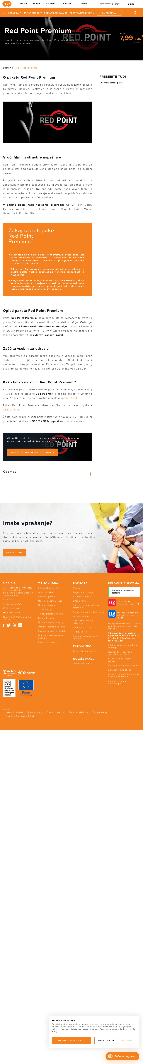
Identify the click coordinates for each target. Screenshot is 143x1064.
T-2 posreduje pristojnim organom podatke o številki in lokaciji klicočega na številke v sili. (124, 637)
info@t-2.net (69, 398)
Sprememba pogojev (110, 4)
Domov (7, 68)
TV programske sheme (50, 614)
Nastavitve (127, 1040)
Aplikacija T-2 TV (82, 627)
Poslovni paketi (46, 596)
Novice (77, 588)
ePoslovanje (80, 601)
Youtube (14, 625)
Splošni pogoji (35, 712)
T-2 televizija (45, 609)
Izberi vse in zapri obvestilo (71, 1040)
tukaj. (55, 1031)
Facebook (3, 625)
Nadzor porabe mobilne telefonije (86, 606)
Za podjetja (109, 13)
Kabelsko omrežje (48, 642)
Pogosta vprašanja (83, 592)
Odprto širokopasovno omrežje (50, 636)
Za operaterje (99, 712)
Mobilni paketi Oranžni (50, 601)
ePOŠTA (85, 4)
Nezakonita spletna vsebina (123, 665)
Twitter (9, 625)
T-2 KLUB (50, 4)
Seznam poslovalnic (55, 13)
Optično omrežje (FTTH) (51, 626)
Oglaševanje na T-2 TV (85, 663)
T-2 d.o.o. (9, 583)
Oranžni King (11, 409)
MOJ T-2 (23, 4)
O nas (131, 4)
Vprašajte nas (14, 553)
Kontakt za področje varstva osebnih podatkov (123, 675)
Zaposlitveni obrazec (84, 651)
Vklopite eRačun (82, 596)
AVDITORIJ (68, 4)
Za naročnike (31, 13)
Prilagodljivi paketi (48, 588)
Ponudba (13, 13)
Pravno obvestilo (56, 712)
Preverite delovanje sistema (123, 591)
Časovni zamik (46, 618)
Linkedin (20, 625)
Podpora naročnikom (82, 13)
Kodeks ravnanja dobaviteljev (117, 682)
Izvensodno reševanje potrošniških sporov (120, 653)
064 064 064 (13, 617)
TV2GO (36, 4)
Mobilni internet (47, 605)
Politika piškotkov (79, 712)
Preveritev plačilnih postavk (88, 612)
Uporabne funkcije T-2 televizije (85, 622)
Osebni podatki (14, 712)
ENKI (32, 716)
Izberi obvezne (106, 1040)
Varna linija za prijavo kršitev (120, 660)
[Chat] (122, 1056)
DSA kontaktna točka (119, 670)
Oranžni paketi (46, 592)
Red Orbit (21, 716)
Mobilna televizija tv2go (51, 622)
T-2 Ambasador (81, 616)
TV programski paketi (112, 82)
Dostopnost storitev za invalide (86, 637)
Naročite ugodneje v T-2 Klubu (31, 452)
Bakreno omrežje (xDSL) (51, 631)
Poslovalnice (80, 632)
